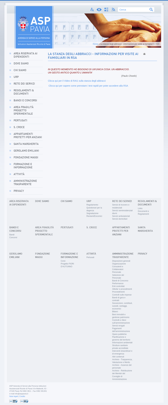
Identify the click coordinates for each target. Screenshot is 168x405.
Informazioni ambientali (122, 342)
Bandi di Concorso (120, 281)
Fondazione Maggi (26, 157)
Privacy (19, 191)
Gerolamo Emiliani (26, 150)
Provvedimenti (118, 292)
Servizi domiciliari (119, 219)
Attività (19, 174)
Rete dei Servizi (24, 83)
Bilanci (115, 311)
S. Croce (19, 127)
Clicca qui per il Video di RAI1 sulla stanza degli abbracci (77, 80)
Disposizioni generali (121, 261)
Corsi (63, 261)
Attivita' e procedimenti (122, 289)
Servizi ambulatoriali (121, 216)
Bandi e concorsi (25, 100)
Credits (22, 396)
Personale (116, 272)
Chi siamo (20, 70)
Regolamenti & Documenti (24, 92)
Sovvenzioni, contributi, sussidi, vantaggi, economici (122, 306)
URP (16, 77)
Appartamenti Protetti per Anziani (28, 136)
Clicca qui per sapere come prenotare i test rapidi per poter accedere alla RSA (88, 85)
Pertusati (20, 120)
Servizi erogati (118, 326)
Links (140, 208)
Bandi (11, 235)
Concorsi (13, 237)
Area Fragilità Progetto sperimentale (23, 110)
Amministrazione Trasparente (25, 183)
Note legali (13, 396)
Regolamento (92, 205)
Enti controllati (118, 286)
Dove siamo (21, 63)
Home (95, 44)
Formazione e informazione (23, 166)
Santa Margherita (26, 144)
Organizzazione (119, 264)
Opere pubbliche (119, 334)
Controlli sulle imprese (122, 295)
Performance (118, 283)
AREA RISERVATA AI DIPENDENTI (25, 55)
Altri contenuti (118, 357)
